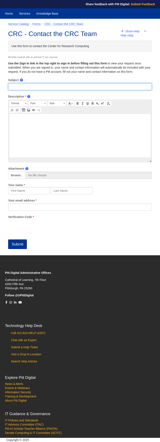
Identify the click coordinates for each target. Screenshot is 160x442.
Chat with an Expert (23, 340)
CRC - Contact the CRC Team (63, 24)
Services (24, 13)
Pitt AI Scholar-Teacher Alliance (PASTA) (31, 428)
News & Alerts (14, 384)
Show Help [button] (130, 31)
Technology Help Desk (23, 326)
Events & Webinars (17, 388)
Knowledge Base (47, 13)
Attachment (16, 168)
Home (9, 13)
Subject (13, 80)
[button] (22, 80)
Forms (36, 24)
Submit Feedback (143, 4)
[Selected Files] (88, 175)
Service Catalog (18, 24)
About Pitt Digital (16, 400)
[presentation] (39, 227)
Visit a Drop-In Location (25, 354)
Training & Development (20, 396)
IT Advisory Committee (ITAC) (24, 424)
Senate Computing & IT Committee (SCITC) (33, 432)
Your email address (21, 200)
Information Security (18, 392)
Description (16, 96)
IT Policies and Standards (21, 420)
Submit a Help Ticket (24, 347)
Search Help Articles (23, 361)
